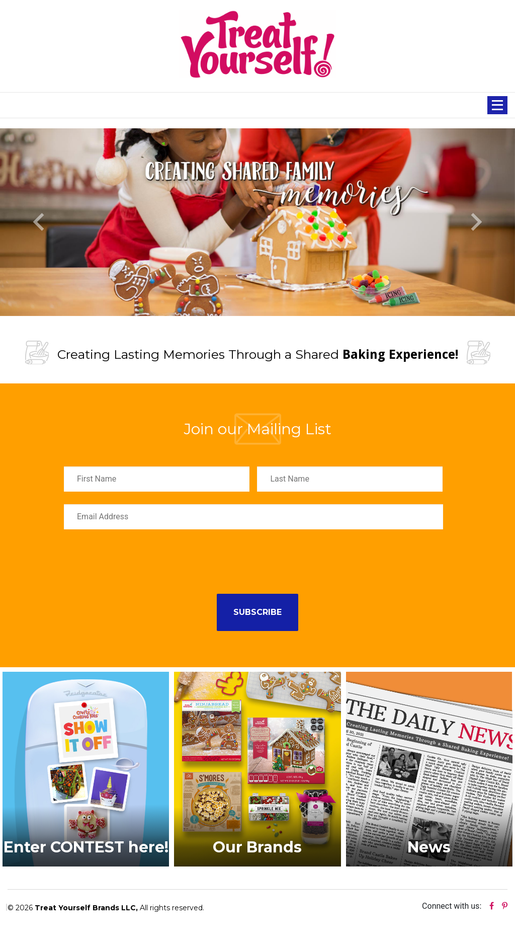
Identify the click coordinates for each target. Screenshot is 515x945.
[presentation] (140, 561)
